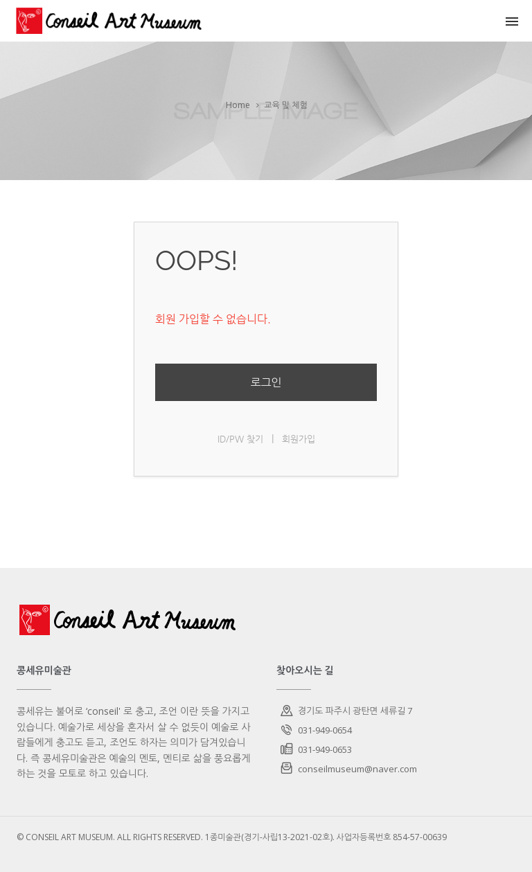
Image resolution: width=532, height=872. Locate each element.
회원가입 (298, 439)
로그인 (265, 382)
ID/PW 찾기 (240, 439)
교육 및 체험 (285, 105)
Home (238, 105)
